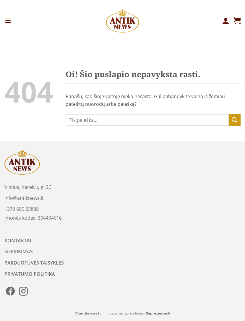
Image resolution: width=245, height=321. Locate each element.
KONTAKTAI (17, 240)
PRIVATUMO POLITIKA (29, 274)
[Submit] (235, 120)
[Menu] (8, 21)
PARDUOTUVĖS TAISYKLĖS (34, 263)
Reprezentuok (158, 313)
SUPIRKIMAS (18, 251)
